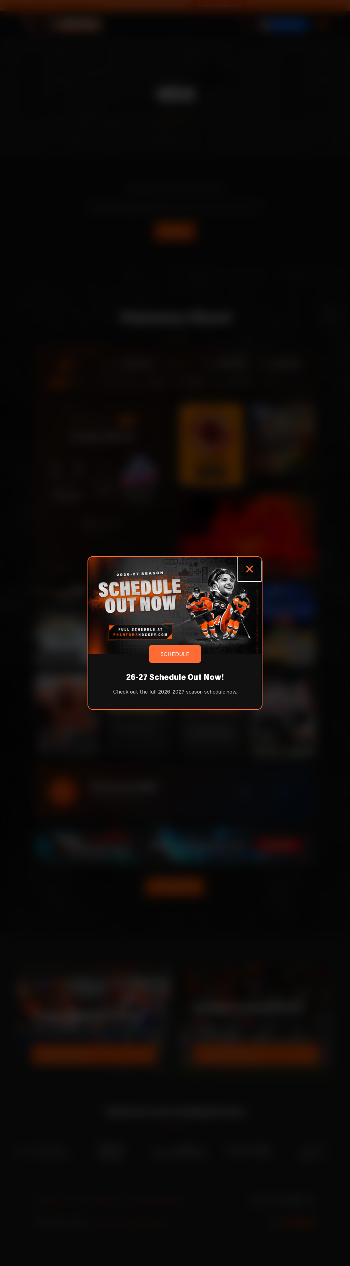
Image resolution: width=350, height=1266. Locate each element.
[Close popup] (249, 569)
